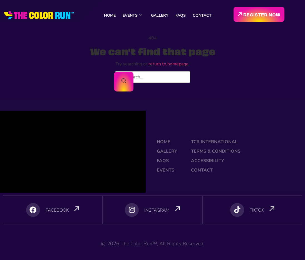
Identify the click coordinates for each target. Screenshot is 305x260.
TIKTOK (257, 210)
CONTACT (202, 15)
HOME (110, 15)
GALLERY (159, 15)
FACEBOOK (57, 210)
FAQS (180, 15)
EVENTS (132, 15)
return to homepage (168, 64)
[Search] (123, 81)
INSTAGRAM (157, 210)
